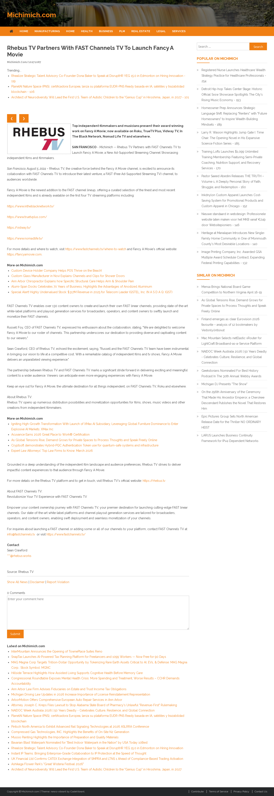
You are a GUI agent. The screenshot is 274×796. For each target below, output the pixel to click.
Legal (161, 31)
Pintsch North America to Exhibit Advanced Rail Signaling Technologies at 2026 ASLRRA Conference (80, 726)
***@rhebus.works (19, 556)
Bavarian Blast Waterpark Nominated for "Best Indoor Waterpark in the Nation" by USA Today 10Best (79, 742)
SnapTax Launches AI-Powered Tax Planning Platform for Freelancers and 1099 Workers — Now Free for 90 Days (88, 656)
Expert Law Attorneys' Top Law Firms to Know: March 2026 (52, 450)
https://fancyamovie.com (24, 254)
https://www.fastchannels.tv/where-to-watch (95, 249)
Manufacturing (47, 31)
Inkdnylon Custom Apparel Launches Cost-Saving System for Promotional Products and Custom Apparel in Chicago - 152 (232, 200)
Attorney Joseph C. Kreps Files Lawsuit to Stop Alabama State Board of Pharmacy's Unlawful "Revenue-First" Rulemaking (94, 705)
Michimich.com (31, 15)
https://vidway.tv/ (19, 227)
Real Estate (140, 31)
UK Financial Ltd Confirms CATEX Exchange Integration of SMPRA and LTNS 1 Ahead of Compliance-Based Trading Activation (97, 758)
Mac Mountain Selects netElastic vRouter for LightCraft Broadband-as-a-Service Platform (232, 340)
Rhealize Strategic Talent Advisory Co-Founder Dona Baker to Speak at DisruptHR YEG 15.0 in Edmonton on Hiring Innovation (97, 748)
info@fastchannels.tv (21, 534)
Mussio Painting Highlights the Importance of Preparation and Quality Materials (65, 737)
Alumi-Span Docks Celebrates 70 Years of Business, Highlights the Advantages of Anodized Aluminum (81, 286)
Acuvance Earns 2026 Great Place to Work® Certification (50, 434)
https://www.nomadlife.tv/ (25, 238)
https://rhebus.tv (154, 480)
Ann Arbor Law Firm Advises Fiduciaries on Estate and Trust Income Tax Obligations (68, 689)
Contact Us (261, 791)
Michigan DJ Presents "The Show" (224, 384)
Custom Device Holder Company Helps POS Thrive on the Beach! (56, 270)
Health (87, 31)
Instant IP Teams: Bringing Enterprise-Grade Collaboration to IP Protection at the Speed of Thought (78, 753)
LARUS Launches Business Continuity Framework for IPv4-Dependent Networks (230, 438)
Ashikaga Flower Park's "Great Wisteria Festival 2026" (47, 764)
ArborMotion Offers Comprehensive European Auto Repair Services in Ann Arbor (66, 699)
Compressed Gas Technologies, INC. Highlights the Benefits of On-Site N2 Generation (70, 732)
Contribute (197, 791)
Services (179, 31)
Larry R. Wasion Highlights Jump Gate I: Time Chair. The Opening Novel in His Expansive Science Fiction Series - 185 (233, 138)
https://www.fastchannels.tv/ (66, 534)
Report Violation (58, 582)
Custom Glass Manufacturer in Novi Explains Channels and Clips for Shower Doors (68, 276)
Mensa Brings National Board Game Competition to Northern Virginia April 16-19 (232, 289)
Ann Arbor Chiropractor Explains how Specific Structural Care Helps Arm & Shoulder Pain (72, 281)
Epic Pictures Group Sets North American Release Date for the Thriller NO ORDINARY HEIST (231, 422)
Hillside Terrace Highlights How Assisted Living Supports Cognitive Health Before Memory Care (77, 673)
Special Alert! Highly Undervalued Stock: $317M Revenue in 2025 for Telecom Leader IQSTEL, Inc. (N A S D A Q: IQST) (92, 292)
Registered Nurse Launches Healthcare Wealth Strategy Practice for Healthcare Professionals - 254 (234, 75)
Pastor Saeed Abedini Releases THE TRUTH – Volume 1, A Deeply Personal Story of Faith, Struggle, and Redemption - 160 (233, 181)
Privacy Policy (241, 791)
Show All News (17, 582)
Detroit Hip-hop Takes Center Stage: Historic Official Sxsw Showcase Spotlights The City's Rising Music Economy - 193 (232, 94)
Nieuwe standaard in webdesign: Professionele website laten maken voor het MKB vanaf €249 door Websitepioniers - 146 (234, 219)
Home (24, 31)
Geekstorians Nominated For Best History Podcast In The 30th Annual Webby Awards (231, 373)
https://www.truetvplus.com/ (27, 217)
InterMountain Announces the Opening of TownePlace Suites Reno (56, 651)
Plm (122, 31)
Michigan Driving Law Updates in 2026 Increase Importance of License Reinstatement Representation (80, 694)
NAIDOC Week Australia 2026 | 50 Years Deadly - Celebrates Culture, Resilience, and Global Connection (83, 710)
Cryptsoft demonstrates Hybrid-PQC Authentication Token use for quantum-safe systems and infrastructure (84, 445)
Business (106, 31)
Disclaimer (37, 582)
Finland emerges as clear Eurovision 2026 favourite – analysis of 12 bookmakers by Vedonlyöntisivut (231, 324)
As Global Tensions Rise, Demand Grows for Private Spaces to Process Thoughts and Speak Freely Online (84, 440)
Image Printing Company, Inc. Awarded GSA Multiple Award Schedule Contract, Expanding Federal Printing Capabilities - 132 (233, 257)
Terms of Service (218, 791)
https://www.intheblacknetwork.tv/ (30, 206)
